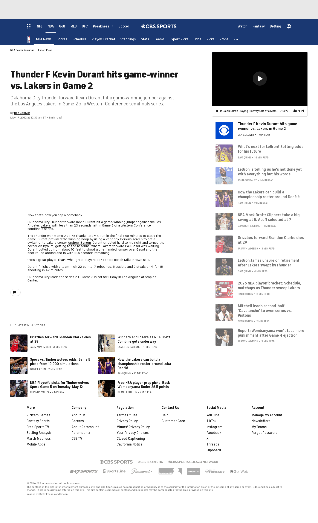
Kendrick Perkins (119, 239)
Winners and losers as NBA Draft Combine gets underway (144, 339)
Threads (212, 444)
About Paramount (85, 427)
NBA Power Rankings (22, 50)
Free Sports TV (38, 427)
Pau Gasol (132, 246)
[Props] (224, 39)
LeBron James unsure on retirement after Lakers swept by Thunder (269, 263)
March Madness (39, 438)
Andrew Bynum (79, 242)
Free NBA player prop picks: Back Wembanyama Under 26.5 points (144, 385)
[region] (259, 79)
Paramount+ (81, 433)
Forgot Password (265, 433)
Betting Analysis (39, 433)
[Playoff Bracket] (103, 39)
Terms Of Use (127, 415)
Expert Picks (45, 50)
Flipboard (213, 450)
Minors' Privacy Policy (133, 427)
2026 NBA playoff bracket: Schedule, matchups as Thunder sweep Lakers (269, 285)
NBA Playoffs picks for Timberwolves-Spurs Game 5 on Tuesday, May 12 (60, 385)
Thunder (56, 222)
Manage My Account (267, 415)
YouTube (213, 415)
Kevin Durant (85, 222)
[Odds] (197, 39)
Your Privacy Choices (133, 433)
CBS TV (77, 438)
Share (296, 111)
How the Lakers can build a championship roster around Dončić (269, 194)
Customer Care (173, 421)
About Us (79, 415)
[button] (236, 39)
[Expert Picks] (179, 39)
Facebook (213, 433)
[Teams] (159, 39)
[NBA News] (44, 39)
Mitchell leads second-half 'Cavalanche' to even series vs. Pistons (265, 311)
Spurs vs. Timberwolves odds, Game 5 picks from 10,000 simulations (60, 361)
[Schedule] (79, 39)
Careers (78, 421)
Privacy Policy (127, 421)
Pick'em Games (38, 415)
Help (165, 415)
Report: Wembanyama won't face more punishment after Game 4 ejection (271, 333)
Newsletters (261, 421)
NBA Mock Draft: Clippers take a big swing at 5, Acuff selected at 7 (269, 217)
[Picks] (210, 39)
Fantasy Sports (38, 421)
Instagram (214, 427)
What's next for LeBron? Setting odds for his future (270, 149)
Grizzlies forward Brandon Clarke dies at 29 (60, 339)
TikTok (211, 421)
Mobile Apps (36, 444)
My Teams (259, 427)
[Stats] (145, 39)
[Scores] (62, 39)
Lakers (46, 225)
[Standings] (128, 39)
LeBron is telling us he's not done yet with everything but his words (270, 171)
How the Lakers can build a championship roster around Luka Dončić (144, 363)
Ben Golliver (22, 113)
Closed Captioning (131, 438)
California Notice (129, 444)
